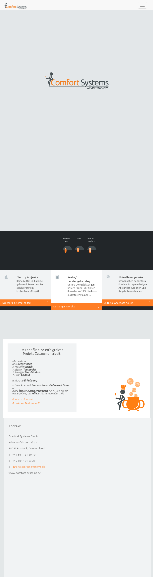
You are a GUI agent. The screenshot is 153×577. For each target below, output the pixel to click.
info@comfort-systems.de (50, 466)
